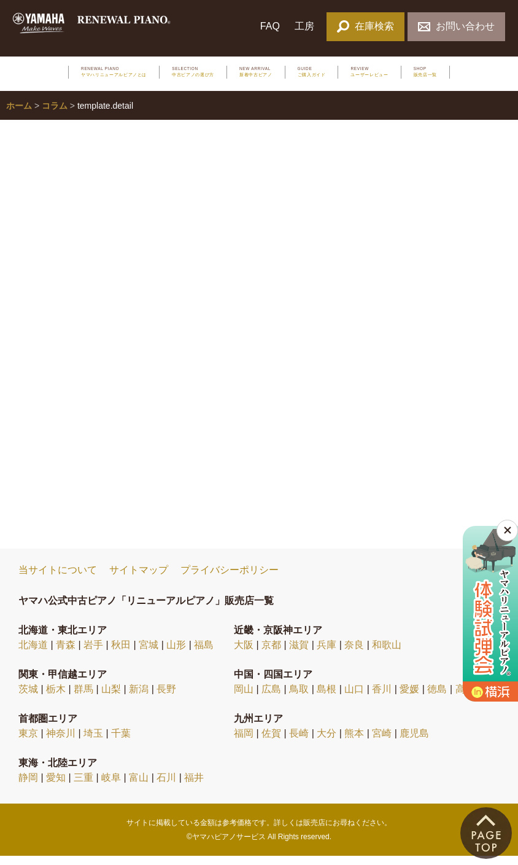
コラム (55, 114)
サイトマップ (138, 579)
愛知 (56, 786)
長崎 (299, 742)
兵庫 (326, 653)
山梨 (111, 697)
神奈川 (60, 742)
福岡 (243, 742)
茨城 (28, 697)
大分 (326, 742)
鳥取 (299, 697)
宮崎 (382, 742)
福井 (194, 786)
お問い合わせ (456, 26)
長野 (166, 697)
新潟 (139, 697)
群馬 (83, 697)
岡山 (243, 697)
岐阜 (111, 786)
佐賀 (271, 742)
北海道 (33, 653)
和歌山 (386, 653)
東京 (28, 742)
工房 (304, 26)
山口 (354, 697)
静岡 (28, 786)
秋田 (121, 653)
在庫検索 (365, 26)
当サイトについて (57, 579)
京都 (271, 653)
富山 (139, 786)
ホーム (19, 114)
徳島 (437, 697)
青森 (65, 653)
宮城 (148, 653)
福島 (204, 653)
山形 (176, 653)
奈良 (354, 653)
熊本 (354, 742)
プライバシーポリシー (229, 579)
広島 (271, 697)
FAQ (270, 26)
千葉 (121, 742)
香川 (382, 697)
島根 (326, 697)
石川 (166, 786)
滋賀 (299, 653)
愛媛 (409, 697)
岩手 (93, 653)
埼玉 (93, 742)
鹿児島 (414, 742)
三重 (83, 786)
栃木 (56, 697)
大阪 (243, 653)
